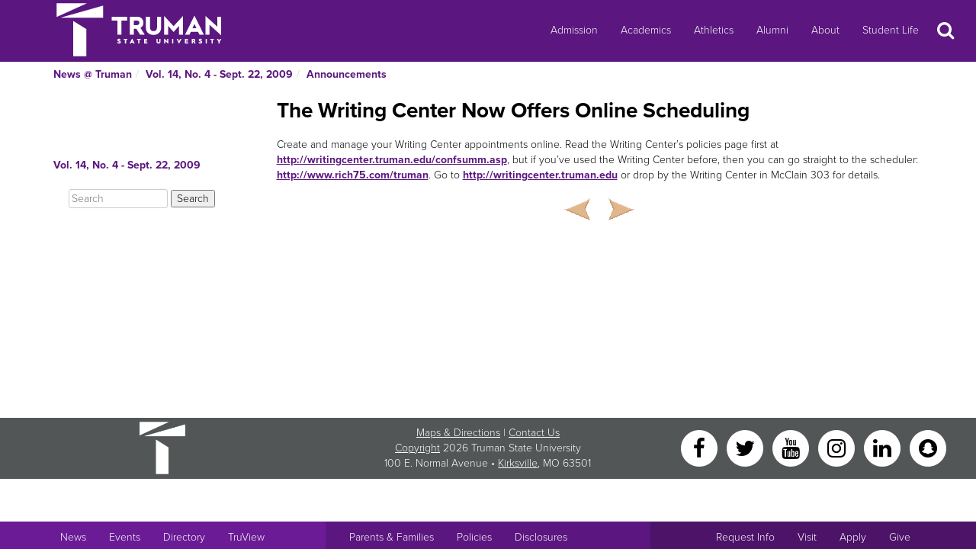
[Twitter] (746, 447)
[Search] (118, 198)
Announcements (347, 74)
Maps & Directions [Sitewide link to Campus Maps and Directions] (458, 432)
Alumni (772, 30)
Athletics (714, 30)
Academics (646, 30)
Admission (574, 30)
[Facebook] (701, 447)
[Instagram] (838, 447)
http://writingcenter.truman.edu (540, 175)
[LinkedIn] (884, 447)
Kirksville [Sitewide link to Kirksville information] (518, 463)
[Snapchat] (928, 447)
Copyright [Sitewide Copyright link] (417, 447)
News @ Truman (92, 74)
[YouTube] (792, 447)
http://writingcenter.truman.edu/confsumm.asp (392, 159)
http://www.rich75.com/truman (353, 175)
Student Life (890, 30)
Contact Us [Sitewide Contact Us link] (534, 432)
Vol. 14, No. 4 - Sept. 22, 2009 (219, 74)
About (825, 30)
